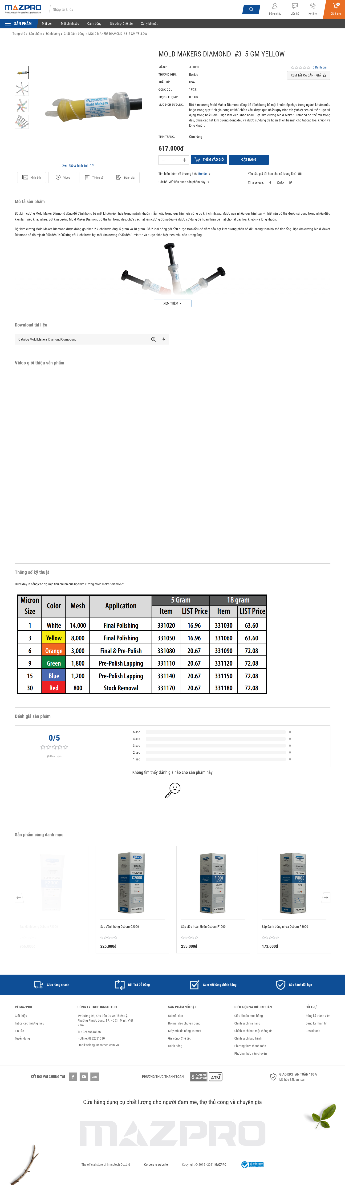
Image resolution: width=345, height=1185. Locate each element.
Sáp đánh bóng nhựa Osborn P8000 (285, 926)
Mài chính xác (70, 23)
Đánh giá (125, 177)
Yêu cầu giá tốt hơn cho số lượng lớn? (274, 173)
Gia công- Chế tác (121, 23)
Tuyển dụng (22, 1038)
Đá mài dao (175, 1015)
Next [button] (325, 899)
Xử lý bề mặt (149, 23)
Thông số (94, 177)
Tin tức (19, 1030)
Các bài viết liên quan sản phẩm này (183, 181)
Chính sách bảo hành (248, 1038)
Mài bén (47, 23)
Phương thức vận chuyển (250, 1053)
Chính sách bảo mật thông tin (253, 1030)
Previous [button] (19, 899)
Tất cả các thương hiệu (29, 1022)
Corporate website (156, 1164)
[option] (22, 72)
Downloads (313, 1030)
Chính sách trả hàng (247, 1022)
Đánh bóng (94, 23)
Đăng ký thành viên (318, 1015)
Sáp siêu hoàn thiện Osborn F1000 (203, 926)
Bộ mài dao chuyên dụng (184, 1022)
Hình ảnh (31, 177)
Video (62, 177)
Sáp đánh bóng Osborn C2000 (119, 926)
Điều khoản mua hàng (248, 1015)
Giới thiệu (21, 1015)
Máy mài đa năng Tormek (184, 1030)
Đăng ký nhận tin (316, 1022)
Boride (202, 173)
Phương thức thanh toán (250, 1045)
